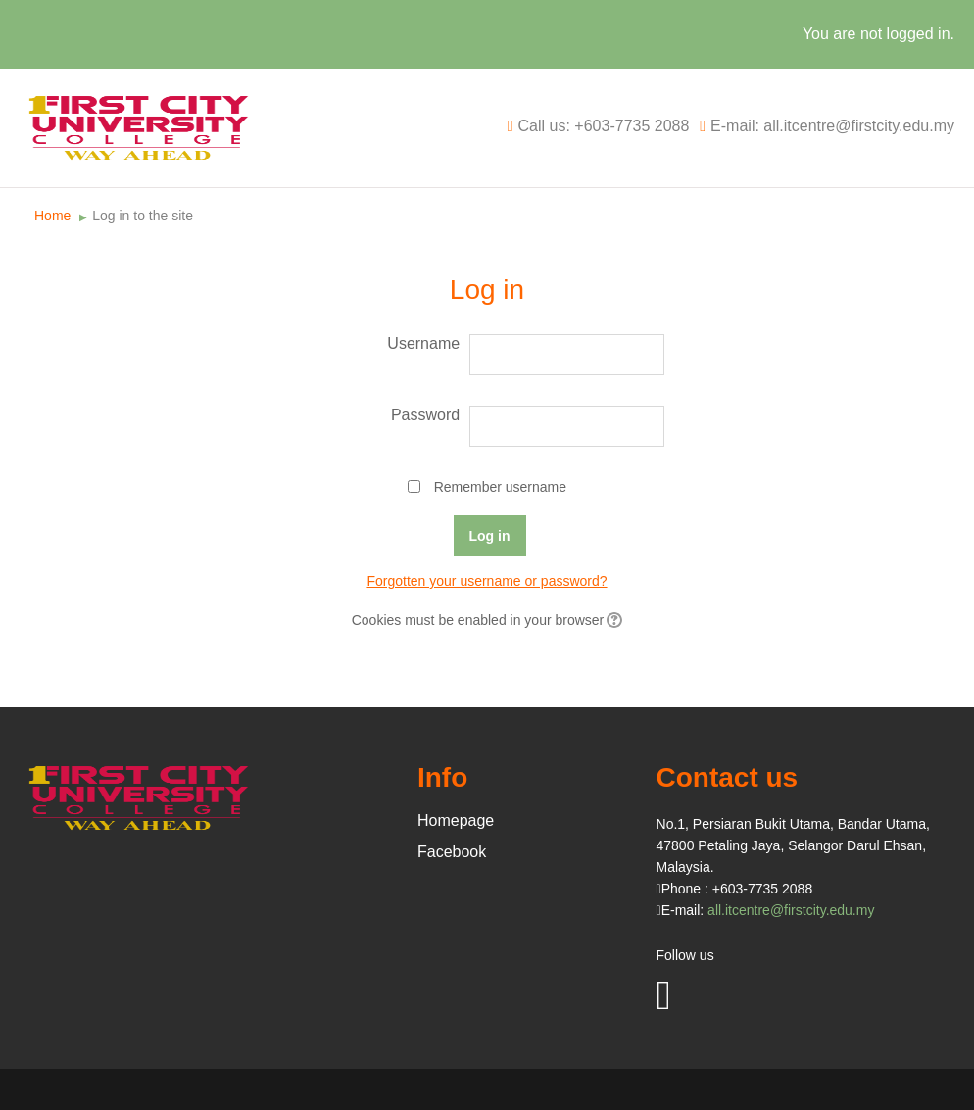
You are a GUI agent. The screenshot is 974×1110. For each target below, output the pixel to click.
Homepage (455, 820)
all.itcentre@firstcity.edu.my (790, 910)
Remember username (500, 487)
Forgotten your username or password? (486, 581)
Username (423, 343)
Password (425, 415)
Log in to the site (142, 215)
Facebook (451, 852)
